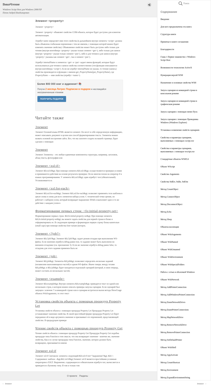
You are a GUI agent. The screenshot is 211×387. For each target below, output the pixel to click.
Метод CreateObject (169, 189)
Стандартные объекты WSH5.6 (175, 159)
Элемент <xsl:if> (47, 165)
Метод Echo (166, 212)
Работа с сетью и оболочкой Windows (178, 272)
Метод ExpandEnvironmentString (175, 377)
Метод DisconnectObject (171, 204)
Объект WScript (168, 166)
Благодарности (167, 49)
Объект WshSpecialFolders (172, 264)
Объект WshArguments (171, 234)
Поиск (183, 3)
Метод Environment (169, 370)
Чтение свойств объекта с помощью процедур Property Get (79, 328)
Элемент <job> (46, 256)
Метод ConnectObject (170, 197)
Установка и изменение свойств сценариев (180, 130)
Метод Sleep (166, 219)
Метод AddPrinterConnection (173, 287)
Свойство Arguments (170, 174)
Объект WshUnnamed (170, 249)
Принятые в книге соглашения (174, 42)
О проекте (72, 376)
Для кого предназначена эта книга (176, 27)
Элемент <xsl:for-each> (52, 188)
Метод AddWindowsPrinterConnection (178, 295)
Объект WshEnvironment (172, 257)
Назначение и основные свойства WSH (178, 83)
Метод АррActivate (169, 355)
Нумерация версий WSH (172, 75)
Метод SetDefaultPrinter (171, 340)
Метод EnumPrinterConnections (175, 310)
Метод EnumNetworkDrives (173, 302)
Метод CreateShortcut (170, 362)
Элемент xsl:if (45, 351)
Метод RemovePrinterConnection (175, 332)
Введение (165, 19)
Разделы (83, 376)
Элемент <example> (50, 278)
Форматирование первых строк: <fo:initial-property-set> (76, 211)
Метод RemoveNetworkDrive (174, 325)
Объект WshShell (168, 347)
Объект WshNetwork (170, 279)
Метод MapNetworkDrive (172, 317)
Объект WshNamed (169, 242)
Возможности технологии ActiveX (176, 67)
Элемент (41, 127)
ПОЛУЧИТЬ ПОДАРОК (51, 99)
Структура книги (168, 34)
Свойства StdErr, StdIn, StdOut (174, 182)
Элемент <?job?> (47, 233)
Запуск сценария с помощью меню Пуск (179, 112)
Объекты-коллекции (170, 227)
